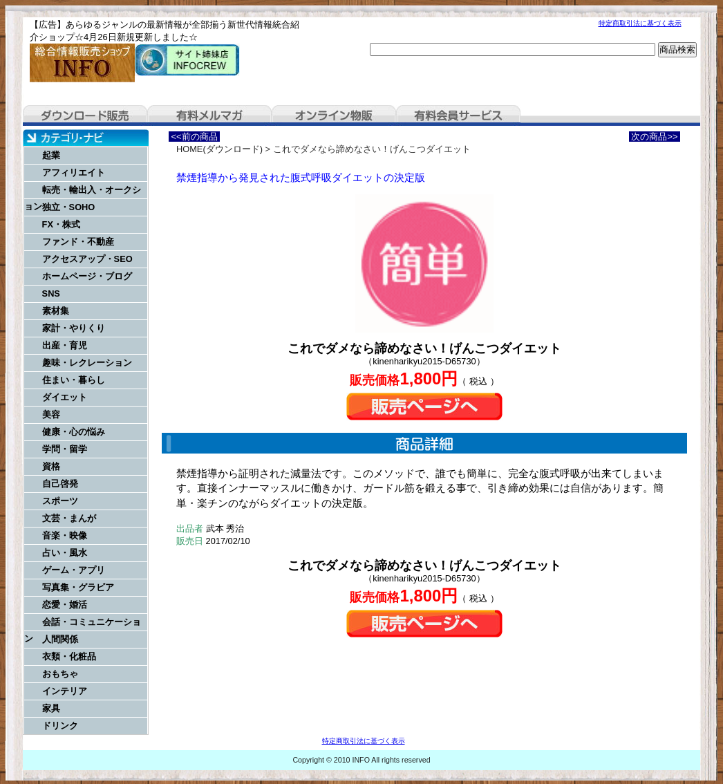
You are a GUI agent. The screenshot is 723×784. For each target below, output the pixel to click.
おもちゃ (60, 674)
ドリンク (60, 725)
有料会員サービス (458, 115)
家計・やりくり (73, 328)
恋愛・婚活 (64, 604)
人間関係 (60, 639)
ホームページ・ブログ (87, 276)
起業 (51, 155)
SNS (51, 293)
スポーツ (60, 501)
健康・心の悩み (73, 432)
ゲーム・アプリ (73, 570)
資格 (51, 466)
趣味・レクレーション (87, 362)
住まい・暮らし (73, 380)
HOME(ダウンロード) (219, 149)
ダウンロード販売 (85, 115)
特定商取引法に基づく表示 (640, 23)
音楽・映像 (64, 535)
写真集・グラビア (78, 587)
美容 (51, 414)
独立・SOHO (68, 207)
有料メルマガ (209, 115)
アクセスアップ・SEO (87, 259)
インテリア (64, 691)
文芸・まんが (69, 518)
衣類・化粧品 (69, 656)
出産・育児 (64, 345)
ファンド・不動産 (78, 241)
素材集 (55, 311)
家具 (51, 708)
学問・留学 (64, 449)
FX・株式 (61, 224)
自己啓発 (60, 483)
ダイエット (64, 397)
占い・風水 (64, 553)
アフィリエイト (73, 172)
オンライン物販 (334, 115)
